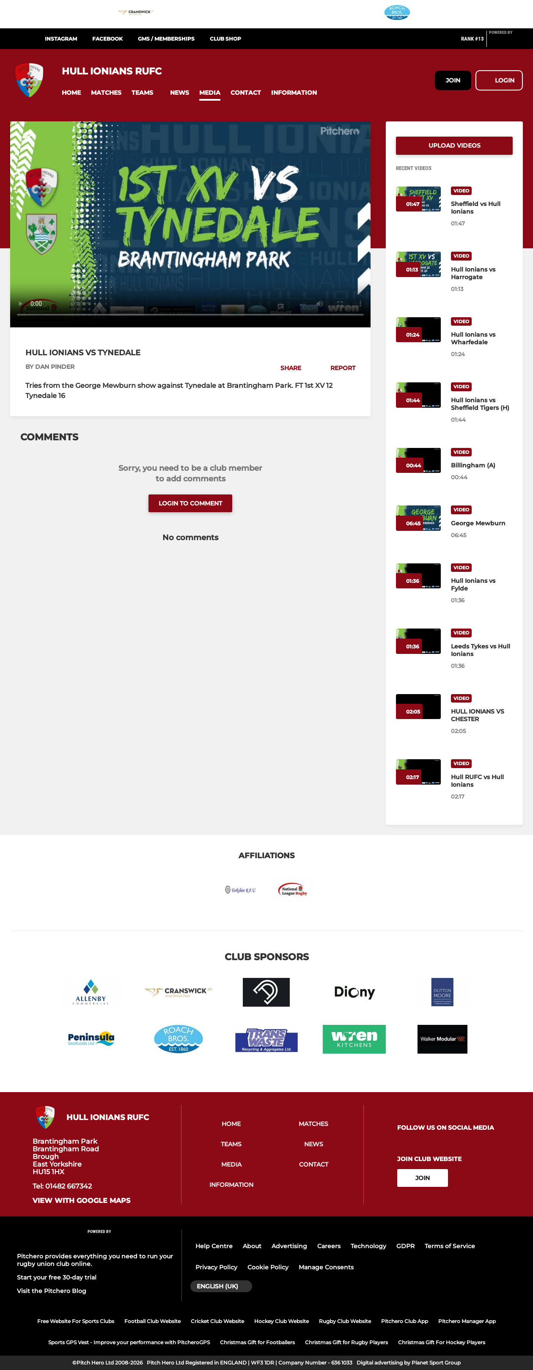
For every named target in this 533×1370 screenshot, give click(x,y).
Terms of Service (450, 1246)
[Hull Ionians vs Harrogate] (482, 273)
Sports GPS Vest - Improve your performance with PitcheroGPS (129, 1342)
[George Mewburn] (482, 523)
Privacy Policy (216, 1267)
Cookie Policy (267, 1267)
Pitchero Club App (404, 1321)
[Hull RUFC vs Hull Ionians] (482, 780)
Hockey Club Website (281, 1321)
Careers (329, 1246)
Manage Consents (326, 1267)
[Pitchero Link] (506, 42)
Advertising (289, 1246)
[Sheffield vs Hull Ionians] (482, 207)
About (252, 1246)
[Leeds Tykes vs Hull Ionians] (482, 650)
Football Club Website (152, 1321)
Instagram (61, 39)
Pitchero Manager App (467, 1321)
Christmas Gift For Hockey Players (441, 1342)
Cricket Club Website (217, 1321)
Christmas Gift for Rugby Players (346, 1342)
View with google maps (81, 1201)
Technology (368, 1246)
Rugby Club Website (345, 1321)
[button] (71, 93)
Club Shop (225, 39)
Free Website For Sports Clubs (75, 1321)
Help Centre (214, 1246)
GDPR (405, 1246)
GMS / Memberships (166, 39)
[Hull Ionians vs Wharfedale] (482, 338)
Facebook (107, 39)
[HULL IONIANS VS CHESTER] (482, 715)
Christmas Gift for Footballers (257, 1342)
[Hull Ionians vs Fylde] (482, 584)
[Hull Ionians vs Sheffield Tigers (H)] (482, 404)
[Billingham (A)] (482, 465)
